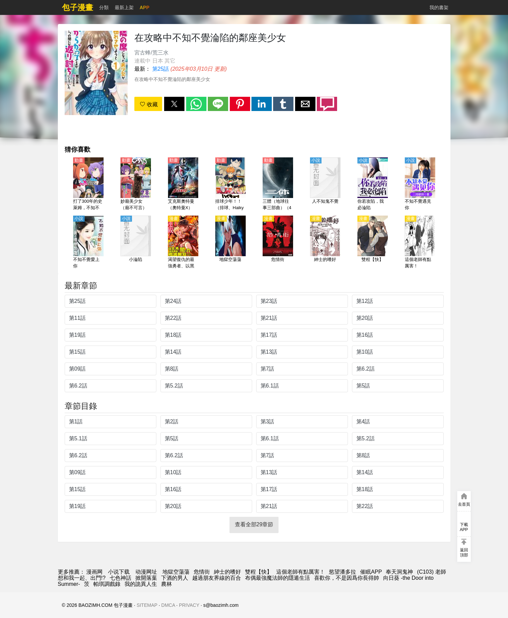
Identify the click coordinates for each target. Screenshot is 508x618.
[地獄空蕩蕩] (230, 243)
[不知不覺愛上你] (88, 243)
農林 (166, 584)
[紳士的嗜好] (325, 243)
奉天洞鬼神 (399, 572)
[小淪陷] (135, 243)
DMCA (168, 605)
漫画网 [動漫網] (94, 572)
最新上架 (124, 7)
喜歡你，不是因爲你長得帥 (346, 578)
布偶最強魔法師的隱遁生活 (277, 578)
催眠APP (371, 572)
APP (145, 7)
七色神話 (120, 578)
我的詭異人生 (141, 584)
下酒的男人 (174, 578)
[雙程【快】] (372, 243)
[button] (174, 104)
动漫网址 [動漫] (146, 572)
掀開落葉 (146, 578)
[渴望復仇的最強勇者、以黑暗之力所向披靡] (183, 243)
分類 (104, 7)
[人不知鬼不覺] (325, 184)
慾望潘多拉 (342, 572)
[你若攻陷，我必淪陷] (372, 184)
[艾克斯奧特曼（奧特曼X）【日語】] (183, 184)
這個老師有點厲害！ (300, 572)
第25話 (160, 69)
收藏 (148, 104)
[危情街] (278, 243)
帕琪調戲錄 (106, 584)
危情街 (202, 572)
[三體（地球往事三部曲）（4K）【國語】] (278, 184)
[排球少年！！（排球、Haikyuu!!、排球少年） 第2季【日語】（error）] (230, 184)
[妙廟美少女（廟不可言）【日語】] (135, 184)
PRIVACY (189, 605)
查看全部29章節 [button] (254, 524)
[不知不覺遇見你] (420, 184)
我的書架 (438, 7)
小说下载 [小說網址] (119, 572)
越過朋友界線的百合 (216, 578)
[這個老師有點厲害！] (420, 243)
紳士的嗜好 (227, 572)
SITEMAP (147, 605)
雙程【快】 (258, 572)
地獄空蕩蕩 (176, 572)
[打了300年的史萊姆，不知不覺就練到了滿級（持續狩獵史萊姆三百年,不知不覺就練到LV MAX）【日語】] (88, 184)
